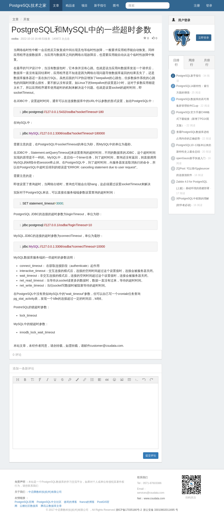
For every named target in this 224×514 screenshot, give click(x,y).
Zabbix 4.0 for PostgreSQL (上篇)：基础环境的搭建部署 (193, 185)
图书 (116, 5)
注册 (197, 5)
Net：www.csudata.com (151, 498)
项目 (84, 5)
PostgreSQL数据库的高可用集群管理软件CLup (192, 102)
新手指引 (100, 5)
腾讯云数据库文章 (51, 505)
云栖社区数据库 (29, 505)
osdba (15, 38)
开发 (26, 19)
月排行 (207, 62)
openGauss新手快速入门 (190, 158)
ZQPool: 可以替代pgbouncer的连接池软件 (193, 172)
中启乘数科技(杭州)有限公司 (45, 491)
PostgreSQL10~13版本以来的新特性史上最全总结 (193, 148)
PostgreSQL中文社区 (49, 501)
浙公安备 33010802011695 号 (160, 509)
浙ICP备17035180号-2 (129, 509)
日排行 (176, 62)
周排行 (192, 62)
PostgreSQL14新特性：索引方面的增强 (192, 89)
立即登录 (203, 37)
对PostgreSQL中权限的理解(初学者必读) (192, 202)
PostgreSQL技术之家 (27, 5)
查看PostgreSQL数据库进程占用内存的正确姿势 (192, 135)
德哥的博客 (70, 501)
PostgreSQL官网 (24, 501)
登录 (209, 5)
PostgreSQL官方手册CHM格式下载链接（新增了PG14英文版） (193, 119)
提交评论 (150, 455)
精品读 (70, 5)
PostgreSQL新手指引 (188, 75)
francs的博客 (87, 501)
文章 (56, 5)
